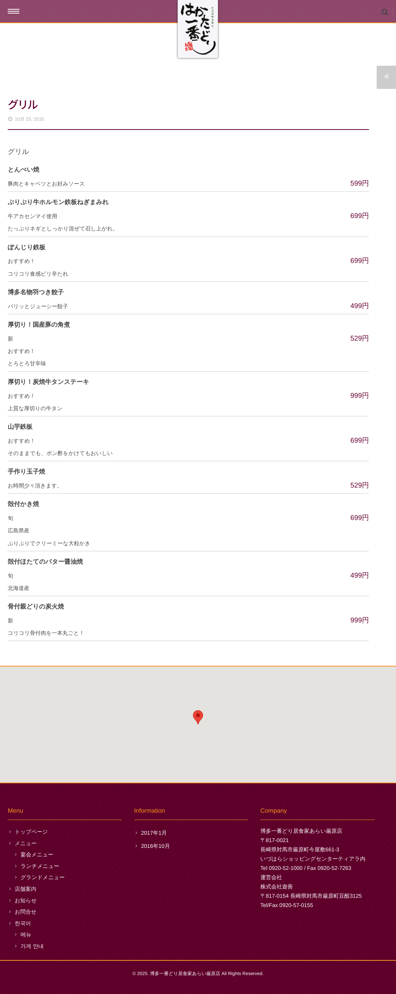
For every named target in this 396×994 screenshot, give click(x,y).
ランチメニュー (39, 866)
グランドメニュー (42, 877)
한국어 (23, 923)
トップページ (31, 832)
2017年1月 (154, 833)
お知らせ (26, 900)
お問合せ (26, 912)
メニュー (26, 843)
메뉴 (25, 934)
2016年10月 (155, 846)
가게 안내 (32, 946)
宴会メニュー (36, 854)
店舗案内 (25, 889)
